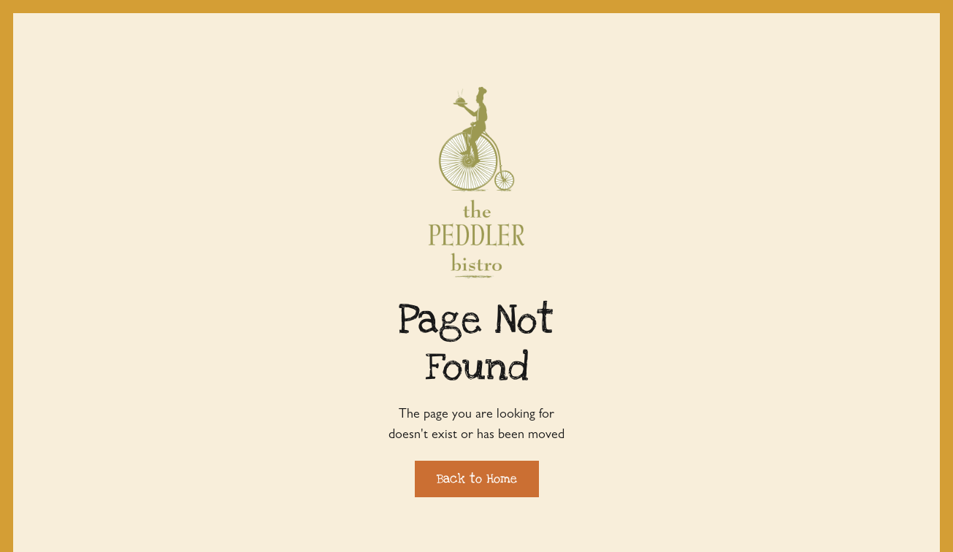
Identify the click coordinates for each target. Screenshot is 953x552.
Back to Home (477, 478)
